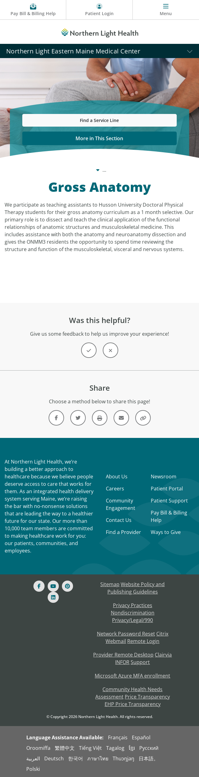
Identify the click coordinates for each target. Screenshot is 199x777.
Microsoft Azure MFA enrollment (132, 675)
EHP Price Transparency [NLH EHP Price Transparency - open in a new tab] (133, 704)
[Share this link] (143, 418)
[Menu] (166, 10)
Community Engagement (120, 504)
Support (140, 662)
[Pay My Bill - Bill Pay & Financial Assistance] (33, 10)
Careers (115, 488)
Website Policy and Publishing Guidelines (136, 588)
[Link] (56, 418)
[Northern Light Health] (99, 32)
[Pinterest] (67, 586)
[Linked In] (53, 597)
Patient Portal (167, 488)
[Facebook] (39, 586)
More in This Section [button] (99, 138)
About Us (117, 476)
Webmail (116, 641)
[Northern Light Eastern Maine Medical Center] (99, 51)
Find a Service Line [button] (99, 120)
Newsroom (163, 476)
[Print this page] (99, 418)
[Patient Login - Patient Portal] (99, 10)
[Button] (89, 350)
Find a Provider (123, 532)
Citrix (162, 633)
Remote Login (143, 641)
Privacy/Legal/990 (132, 620)
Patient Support (169, 500)
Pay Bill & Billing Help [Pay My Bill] (169, 516)
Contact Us (119, 520)
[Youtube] (53, 586)
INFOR (122, 662)
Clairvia (163, 654)
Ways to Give (166, 532)
